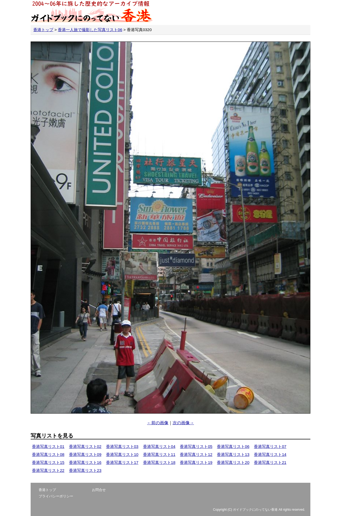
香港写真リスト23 (85, 470)
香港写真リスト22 (48, 470)
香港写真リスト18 (159, 462)
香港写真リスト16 (85, 462)
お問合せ (99, 490)
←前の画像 (157, 423)
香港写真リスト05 (196, 446)
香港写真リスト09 (85, 454)
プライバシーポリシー (56, 496)
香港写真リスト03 (122, 446)
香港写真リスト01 (48, 446)
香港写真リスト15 (48, 462)
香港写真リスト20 (233, 462)
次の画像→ (183, 423)
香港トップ (43, 29)
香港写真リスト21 (270, 462)
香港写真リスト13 (233, 454)
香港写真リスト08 (48, 454)
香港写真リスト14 (270, 454)
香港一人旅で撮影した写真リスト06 (90, 29)
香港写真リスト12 (196, 454)
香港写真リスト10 (122, 454)
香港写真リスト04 (159, 446)
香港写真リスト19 (196, 462)
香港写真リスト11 (159, 454)
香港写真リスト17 (122, 462)
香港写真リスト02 (85, 446)
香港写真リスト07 (270, 446)
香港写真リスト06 (233, 446)
